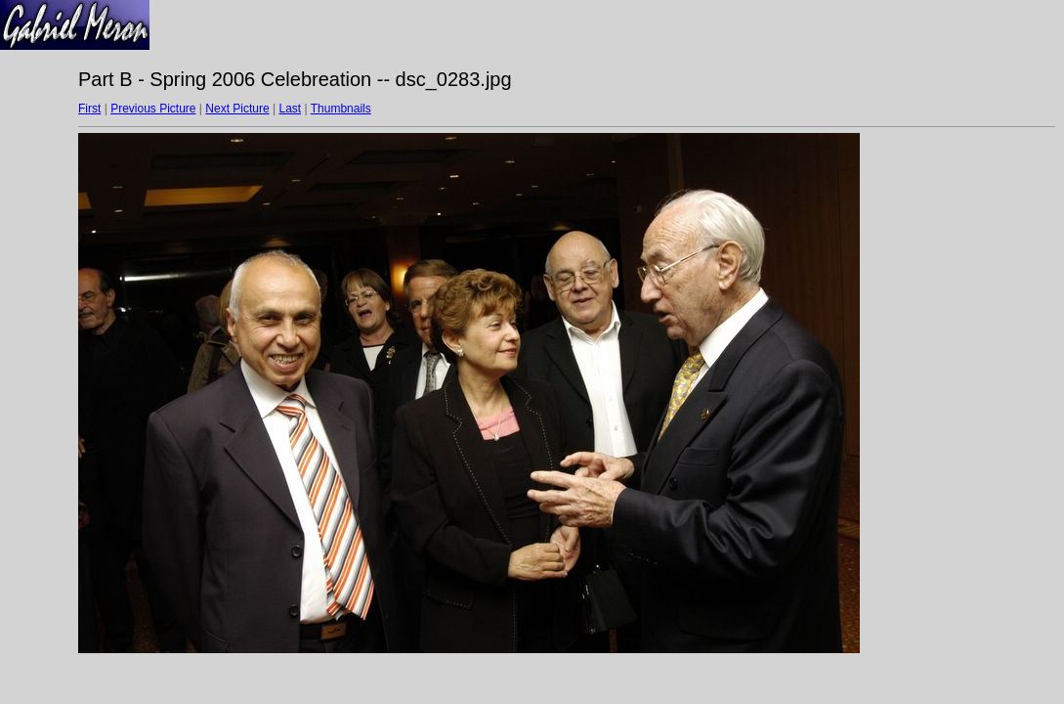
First (89, 108)
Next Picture (237, 108)
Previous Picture (152, 108)
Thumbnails (341, 108)
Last (289, 108)
